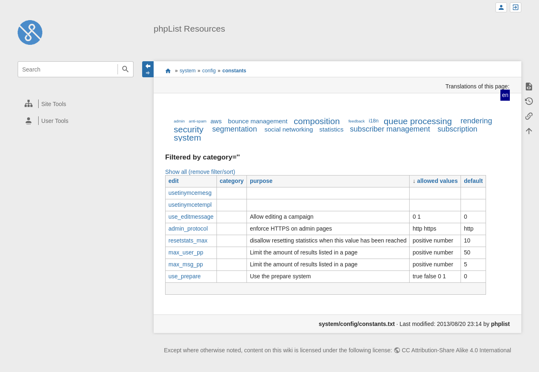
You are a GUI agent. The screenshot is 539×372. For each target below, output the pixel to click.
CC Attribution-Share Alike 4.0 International (456, 350)
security (188, 129)
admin (179, 121)
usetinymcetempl (190, 204)
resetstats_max (187, 240)
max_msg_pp (185, 264)
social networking (289, 129)
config (209, 71)
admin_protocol (188, 228)
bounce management (258, 121)
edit (173, 181)
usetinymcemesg (190, 192)
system (188, 71)
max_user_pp (185, 252)
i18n (374, 121)
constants (234, 71)
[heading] (76, 103)
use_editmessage (191, 216)
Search (125, 69)
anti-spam (198, 121)
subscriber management (390, 129)
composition (317, 121)
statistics (331, 129)
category (232, 181)
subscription (457, 129)
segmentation (234, 129)
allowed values (437, 181)
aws (215, 121)
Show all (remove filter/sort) (200, 172)
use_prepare (184, 276)
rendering (476, 121)
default (473, 181)
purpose (261, 181)
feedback (356, 121)
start (168, 70)
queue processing (418, 121)
